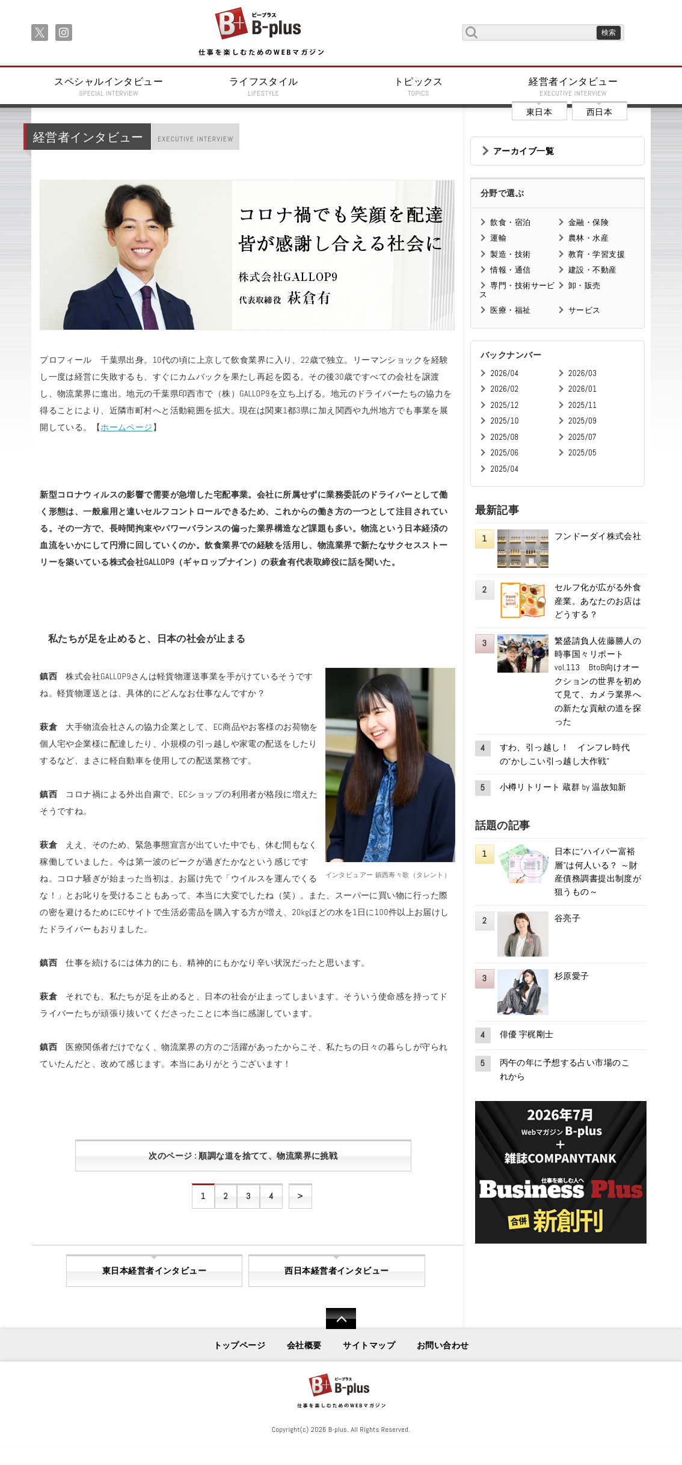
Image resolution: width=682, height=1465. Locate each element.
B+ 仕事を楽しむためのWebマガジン (261, 32)
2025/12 (504, 405)
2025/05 (582, 453)
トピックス (418, 86)
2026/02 (504, 389)
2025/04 (504, 469)
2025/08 (504, 437)
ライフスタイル (264, 86)
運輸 (498, 238)
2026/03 (582, 373)
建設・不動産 (592, 270)
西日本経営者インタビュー (336, 1270)
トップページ (240, 1345)
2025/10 (504, 421)
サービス (584, 310)
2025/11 (582, 405)
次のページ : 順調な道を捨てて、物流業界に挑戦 (243, 1155)
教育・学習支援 (596, 254)
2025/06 (504, 453)
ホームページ (126, 427)
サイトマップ (369, 1345)
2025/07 (582, 437)
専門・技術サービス (517, 289)
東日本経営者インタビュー (154, 1270)
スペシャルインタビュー (108, 86)
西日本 (599, 111)
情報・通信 (510, 270)
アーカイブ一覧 (523, 151)
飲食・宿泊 (510, 222)
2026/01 (582, 389)
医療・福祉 (510, 310)
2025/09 (582, 421)
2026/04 (504, 373)
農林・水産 (588, 238)
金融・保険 (588, 222)
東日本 (539, 111)
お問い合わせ (443, 1345)
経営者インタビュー (573, 86)
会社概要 (304, 1345)
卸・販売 (584, 285)
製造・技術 (510, 254)
